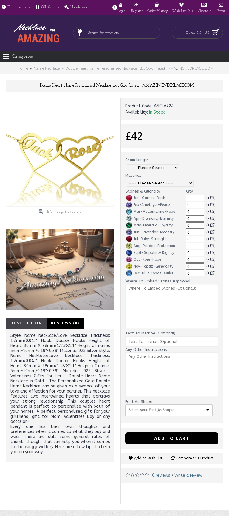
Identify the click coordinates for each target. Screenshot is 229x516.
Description (26, 323)
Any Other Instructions (146, 349)
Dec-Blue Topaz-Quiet (150, 273)
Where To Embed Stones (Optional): (159, 281)
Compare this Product (195, 458)
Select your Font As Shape (151, 410)
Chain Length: (137, 159)
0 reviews (161, 475)
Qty (189, 191)
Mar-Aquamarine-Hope (150, 212)
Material (133, 175)
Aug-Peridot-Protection (150, 246)
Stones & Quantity (143, 191)
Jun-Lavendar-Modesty (150, 232)
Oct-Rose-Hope (143, 259)
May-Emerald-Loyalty (149, 225)
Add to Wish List (148, 458)
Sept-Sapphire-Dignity (150, 253)
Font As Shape (138, 401)
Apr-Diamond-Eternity (150, 218)
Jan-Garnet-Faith (145, 198)
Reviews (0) (65, 323)
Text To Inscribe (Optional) (150, 333)
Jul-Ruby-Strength (146, 239)
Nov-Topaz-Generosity (149, 266)
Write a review (188, 475)
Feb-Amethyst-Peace (148, 205)
